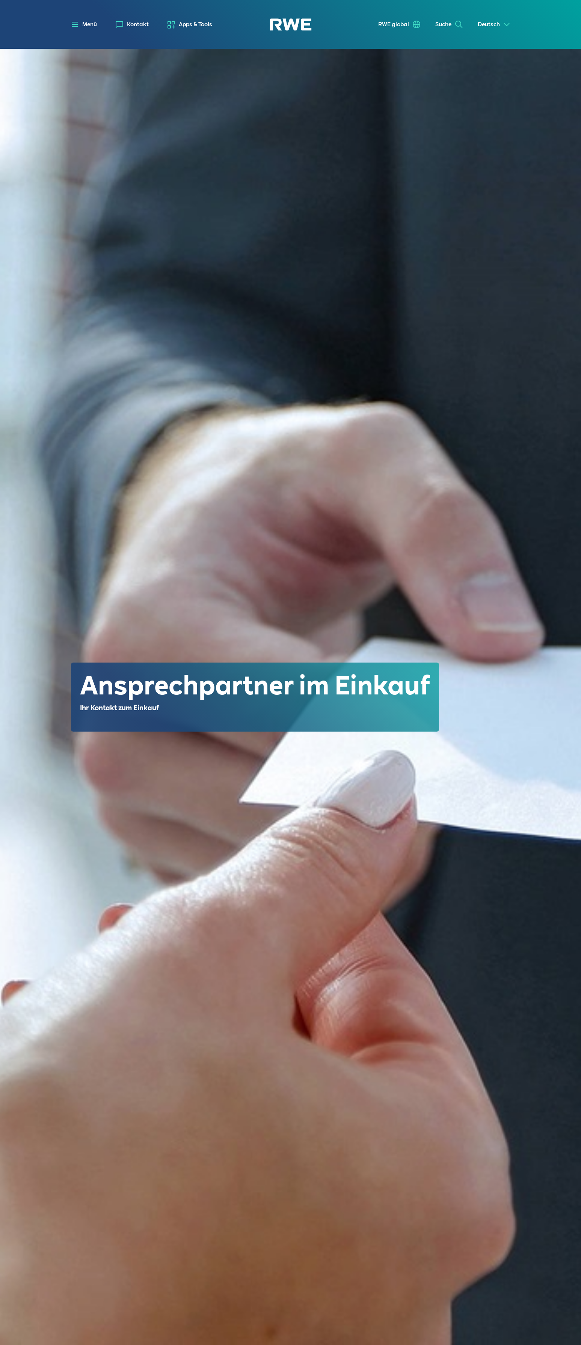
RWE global (393, 24)
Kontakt (138, 24)
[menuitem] (132, 25)
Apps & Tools (195, 24)
